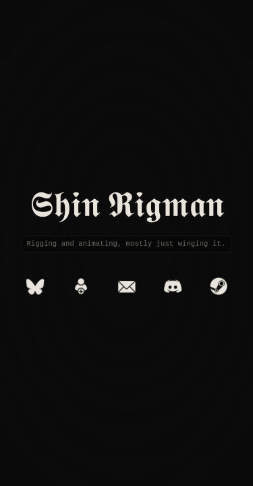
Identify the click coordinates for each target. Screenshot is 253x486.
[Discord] (173, 286)
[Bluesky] (35, 286)
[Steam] (218, 286)
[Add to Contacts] (81, 286)
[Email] (127, 286)
